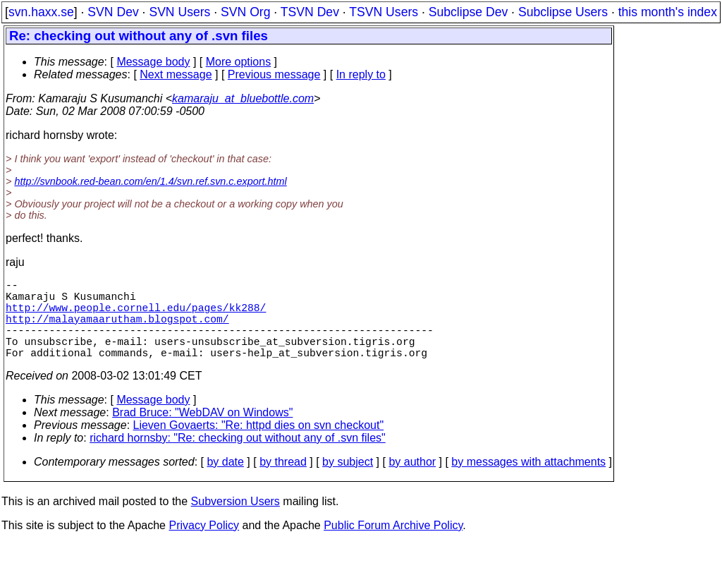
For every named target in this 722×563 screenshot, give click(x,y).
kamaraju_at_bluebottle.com (243, 98)
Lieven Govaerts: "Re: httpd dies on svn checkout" (258, 445)
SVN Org (245, 12)
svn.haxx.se (41, 12)
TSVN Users (383, 12)
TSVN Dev (310, 12)
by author (412, 482)
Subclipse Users (563, 12)
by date (225, 482)
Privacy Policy (204, 545)
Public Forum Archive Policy (393, 545)
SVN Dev (112, 12)
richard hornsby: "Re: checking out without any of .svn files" (238, 458)
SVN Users (179, 12)
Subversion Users (235, 521)
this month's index (667, 12)
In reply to (361, 74)
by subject (347, 482)
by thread (283, 482)
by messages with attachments (528, 482)
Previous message (274, 74)
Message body (153, 62)
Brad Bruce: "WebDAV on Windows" (202, 432)
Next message (176, 74)
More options (238, 62)
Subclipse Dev (468, 12)
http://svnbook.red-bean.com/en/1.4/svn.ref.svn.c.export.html (150, 181)
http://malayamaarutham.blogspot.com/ (117, 329)
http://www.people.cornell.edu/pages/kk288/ (136, 315)
